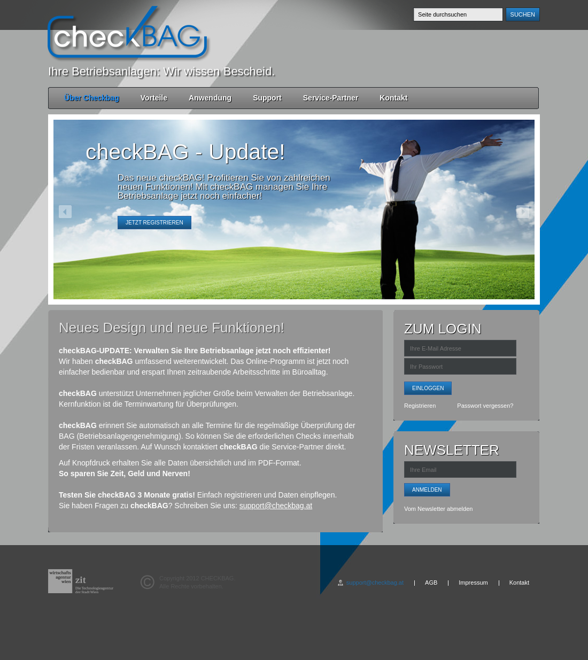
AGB (431, 582)
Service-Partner (331, 98)
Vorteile (154, 98)
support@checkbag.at (275, 505)
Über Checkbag (91, 98)
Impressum (473, 582)
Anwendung (210, 98)
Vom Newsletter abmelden (438, 509)
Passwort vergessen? (485, 405)
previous (65, 211)
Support (267, 98)
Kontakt (393, 98)
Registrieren (420, 405)
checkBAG (127, 32)
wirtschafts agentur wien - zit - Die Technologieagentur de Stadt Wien (80, 581)
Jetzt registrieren (154, 223)
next (522, 211)
